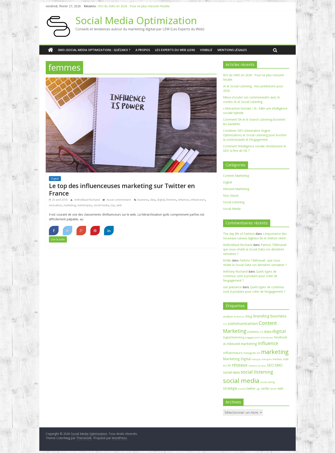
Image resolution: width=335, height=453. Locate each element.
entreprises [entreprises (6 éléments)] (266, 337)
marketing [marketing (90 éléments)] (275, 352)
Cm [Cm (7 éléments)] (225, 324)
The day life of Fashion (239, 234)
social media (101, 205)
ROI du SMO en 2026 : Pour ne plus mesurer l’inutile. (134, 6)
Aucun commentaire (117, 200)
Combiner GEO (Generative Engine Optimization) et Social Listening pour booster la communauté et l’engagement (255, 135)
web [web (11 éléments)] (280, 388)
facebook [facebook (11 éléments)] (280, 337)
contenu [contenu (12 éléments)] (253, 331)
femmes (171, 200)
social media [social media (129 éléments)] (241, 380)
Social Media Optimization (136, 20)
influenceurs (198, 200)
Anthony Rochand (235, 271)
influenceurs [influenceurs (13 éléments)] (232, 353)
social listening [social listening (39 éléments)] (257, 372)
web (119, 205)
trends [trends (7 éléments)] (242, 388)
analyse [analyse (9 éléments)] (228, 316)
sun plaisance (232, 287)
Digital (55, 178)
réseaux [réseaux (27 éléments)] (239, 365)
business (143, 200)
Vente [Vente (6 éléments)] (273, 388)
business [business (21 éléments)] (278, 316)
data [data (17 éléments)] (267, 331)
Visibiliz (206, 50)
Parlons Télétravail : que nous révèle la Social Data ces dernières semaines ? (255, 249)
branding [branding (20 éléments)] (261, 316)
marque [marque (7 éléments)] (256, 359)
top (113, 205)
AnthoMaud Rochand (87, 200)
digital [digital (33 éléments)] (279, 331)
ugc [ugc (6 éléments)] (258, 388)
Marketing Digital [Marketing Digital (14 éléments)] (237, 359)
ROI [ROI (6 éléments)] (225, 365)
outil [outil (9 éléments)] (285, 359)
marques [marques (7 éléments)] (267, 359)
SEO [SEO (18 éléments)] (270, 365)
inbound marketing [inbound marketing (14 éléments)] (242, 343)
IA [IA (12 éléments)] (224, 344)
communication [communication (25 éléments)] (243, 323)
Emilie (227, 260)
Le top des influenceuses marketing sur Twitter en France (122, 189)
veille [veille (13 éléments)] (265, 388)
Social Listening (233, 202)
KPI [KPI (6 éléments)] (258, 353)
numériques (84, 205)
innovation (55, 205)
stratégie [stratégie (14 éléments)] (230, 388)
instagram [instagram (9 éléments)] (249, 353)
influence (183, 200)
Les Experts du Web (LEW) (175, 50)
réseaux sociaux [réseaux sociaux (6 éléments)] (257, 365)
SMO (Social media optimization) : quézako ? (94, 50)
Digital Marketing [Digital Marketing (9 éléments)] (233, 337)
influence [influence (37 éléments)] (268, 343)
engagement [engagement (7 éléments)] (252, 337)
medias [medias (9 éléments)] (277, 359)
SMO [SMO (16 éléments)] (278, 365)
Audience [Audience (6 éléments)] (239, 316)
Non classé (230, 195)
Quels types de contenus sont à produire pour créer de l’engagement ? (250, 275)
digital (161, 200)
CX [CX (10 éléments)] (261, 332)
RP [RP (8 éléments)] (229, 365)
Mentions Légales (232, 50)
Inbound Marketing (236, 189)
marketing (69, 205)
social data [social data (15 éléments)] (231, 372)
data (153, 200)
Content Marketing (236, 176)
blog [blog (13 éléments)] (248, 316)
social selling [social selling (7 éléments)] (267, 382)
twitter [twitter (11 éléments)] (251, 388)
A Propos (142, 50)
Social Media (232, 209)
